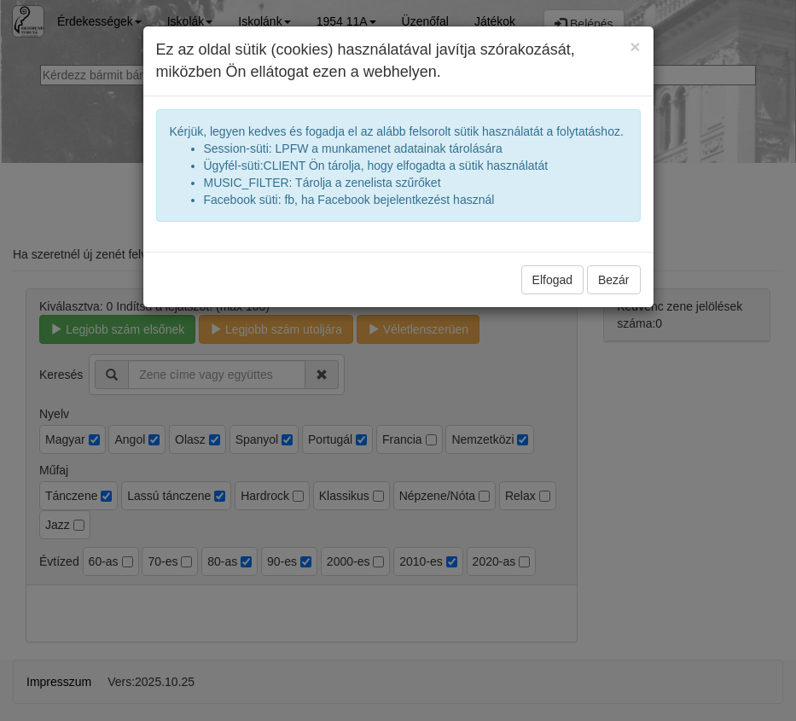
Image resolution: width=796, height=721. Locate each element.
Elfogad (552, 280)
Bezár (614, 280)
